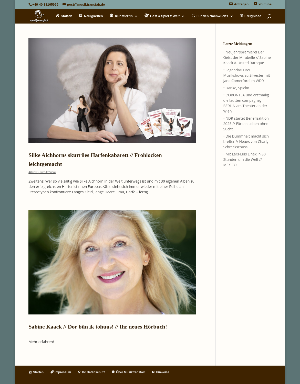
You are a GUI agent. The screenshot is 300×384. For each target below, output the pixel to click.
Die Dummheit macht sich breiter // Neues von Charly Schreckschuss (246, 141)
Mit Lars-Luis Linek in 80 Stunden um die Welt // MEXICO (244, 159)
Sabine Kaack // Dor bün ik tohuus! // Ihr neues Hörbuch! (97, 326)
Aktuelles (33, 172)
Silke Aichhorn (48, 172)
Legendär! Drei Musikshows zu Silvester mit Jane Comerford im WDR (246, 75)
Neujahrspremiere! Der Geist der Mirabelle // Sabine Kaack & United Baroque (247, 57)
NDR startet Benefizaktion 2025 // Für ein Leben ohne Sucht (246, 123)
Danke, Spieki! (237, 87)
